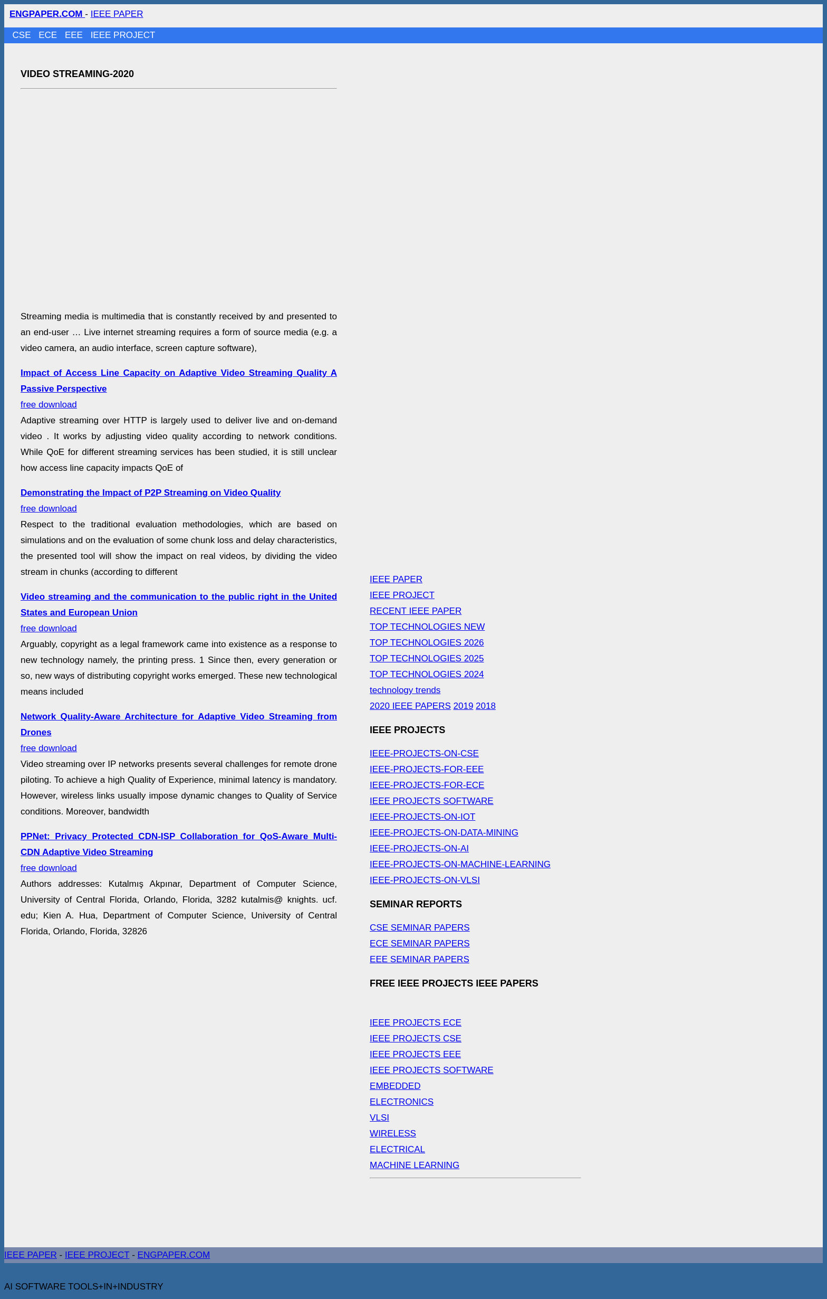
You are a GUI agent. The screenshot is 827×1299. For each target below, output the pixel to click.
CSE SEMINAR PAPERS (420, 928)
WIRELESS (393, 1134)
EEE (75, 35)
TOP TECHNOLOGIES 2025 (427, 658)
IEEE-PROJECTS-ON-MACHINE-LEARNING (460, 864)
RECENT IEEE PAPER (415, 611)
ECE (49, 35)
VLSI (379, 1118)
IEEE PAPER (117, 14)
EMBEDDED (395, 1086)
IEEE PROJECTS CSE (415, 1038)
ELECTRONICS (402, 1102)
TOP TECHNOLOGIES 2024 (427, 674)
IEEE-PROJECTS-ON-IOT (422, 817)
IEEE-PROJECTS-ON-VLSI (425, 880)
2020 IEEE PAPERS (410, 706)
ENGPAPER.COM (174, 1255)
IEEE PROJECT (123, 35)
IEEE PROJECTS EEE (415, 1054)
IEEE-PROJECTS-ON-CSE (424, 753)
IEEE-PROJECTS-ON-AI (419, 848)
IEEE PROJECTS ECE (415, 1023)
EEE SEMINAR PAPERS (419, 959)
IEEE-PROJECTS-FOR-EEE (427, 769)
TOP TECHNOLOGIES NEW (427, 627)
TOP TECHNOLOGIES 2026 (427, 643)
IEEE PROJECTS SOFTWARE (432, 801)
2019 (464, 706)
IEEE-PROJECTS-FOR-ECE (427, 785)
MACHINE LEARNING (414, 1165)
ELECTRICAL (397, 1149)
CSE (23, 35)
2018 (486, 706)
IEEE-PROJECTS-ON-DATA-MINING (444, 833)
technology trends (405, 690)
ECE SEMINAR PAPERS (420, 943)
